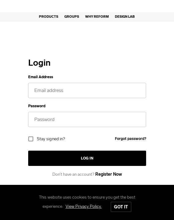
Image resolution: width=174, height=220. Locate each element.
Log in (87, 158)
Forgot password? (130, 139)
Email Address (40, 77)
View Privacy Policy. (84, 206)
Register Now (108, 174)
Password (36, 106)
